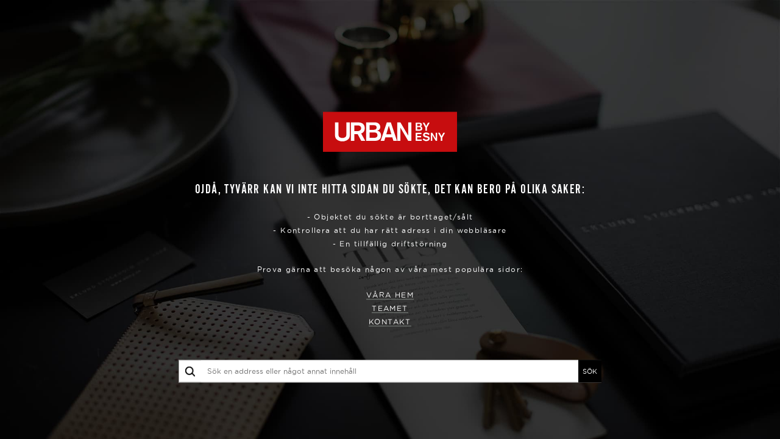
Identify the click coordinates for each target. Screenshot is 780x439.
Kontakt (390, 322)
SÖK (590, 371)
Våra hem (390, 295)
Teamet (390, 309)
